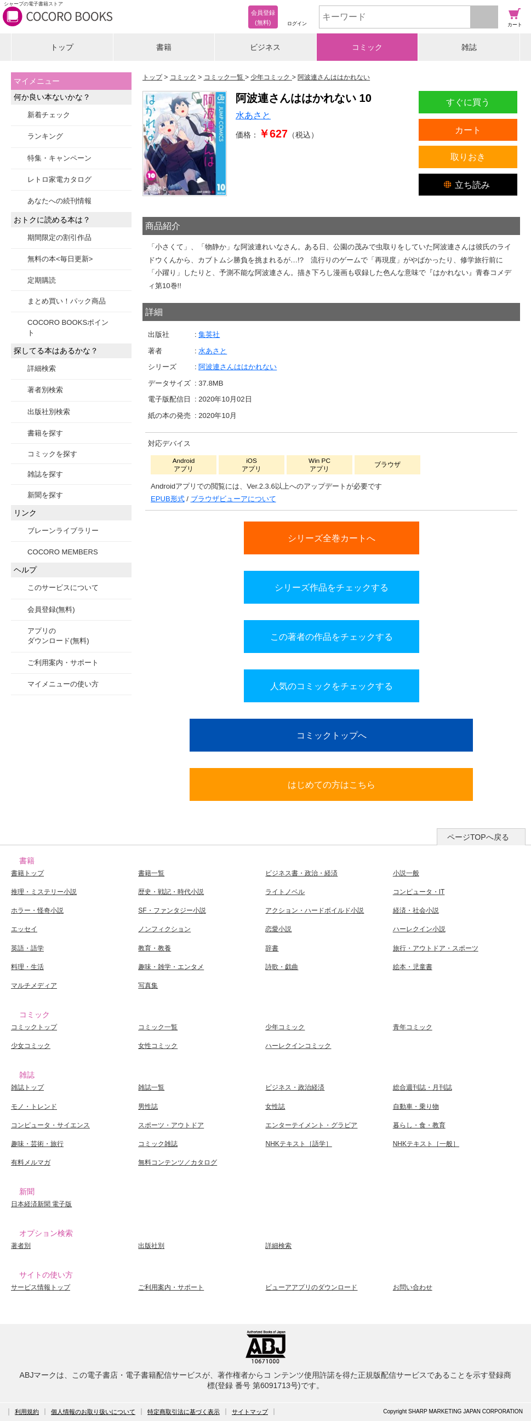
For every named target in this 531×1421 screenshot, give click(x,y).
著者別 (21, 1246)
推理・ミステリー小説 (44, 892)
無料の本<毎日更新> (60, 259)
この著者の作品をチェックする (331, 636)
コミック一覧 (158, 1027)
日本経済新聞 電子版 (41, 1204)
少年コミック (285, 1027)
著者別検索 (45, 390)
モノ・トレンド (34, 1106)
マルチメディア (34, 985)
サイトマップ (250, 1411)
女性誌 (275, 1106)
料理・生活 (27, 967)
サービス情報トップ (40, 1287)
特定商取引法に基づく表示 (183, 1411)
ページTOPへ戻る (478, 837)
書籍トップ (27, 873)
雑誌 (469, 47)
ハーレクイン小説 (419, 929)
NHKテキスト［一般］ (426, 1144)
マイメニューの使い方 (63, 684)
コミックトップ (34, 1027)
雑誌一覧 (151, 1087)
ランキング (45, 136)
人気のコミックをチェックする (331, 686)
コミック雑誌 (158, 1144)
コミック (367, 47)
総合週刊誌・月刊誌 (422, 1087)
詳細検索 (41, 368)
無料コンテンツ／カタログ (177, 1162)
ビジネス (265, 47)
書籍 (164, 47)
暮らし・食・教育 (419, 1125)
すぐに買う (468, 102)
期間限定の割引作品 (59, 237)
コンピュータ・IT (419, 892)
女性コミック (158, 1046)
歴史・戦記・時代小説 (171, 892)
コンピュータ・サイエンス (50, 1125)
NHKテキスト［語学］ (298, 1144)
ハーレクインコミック (298, 1046)
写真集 (148, 985)
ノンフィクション (164, 929)
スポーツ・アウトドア (171, 1125)
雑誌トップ (27, 1087)
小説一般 (406, 873)
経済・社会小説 (416, 910)
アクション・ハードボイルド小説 (314, 910)
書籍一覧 (151, 873)
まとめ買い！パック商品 (66, 301)
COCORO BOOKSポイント (68, 327)
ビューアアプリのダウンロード (311, 1287)
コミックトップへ (331, 735)
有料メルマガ (30, 1162)
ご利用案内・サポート (63, 662)
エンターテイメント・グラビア (311, 1125)
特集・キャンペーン (59, 158)
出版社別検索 (48, 412)
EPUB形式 (168, 499)
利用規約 (27, 1411)
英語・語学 (27, 948)
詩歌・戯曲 (281, 967)
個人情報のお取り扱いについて (93, 1411)
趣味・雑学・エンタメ (171, 967)
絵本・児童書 (412, 967)
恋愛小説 (278, 929)
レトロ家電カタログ (59, 179)
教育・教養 (154, 948)
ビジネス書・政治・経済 (301, 873)
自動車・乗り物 (416, 1106)
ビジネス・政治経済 (294, 1087)
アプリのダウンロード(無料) (58, 636)
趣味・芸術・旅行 (37, 1144)
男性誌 (148, 1106)
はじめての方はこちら (331, 784)
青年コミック (412, 1027)
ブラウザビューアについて (233, 499)
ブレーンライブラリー (63, 530)
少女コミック (30, 1046)
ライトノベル (285, 892)
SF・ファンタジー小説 (171, 910)
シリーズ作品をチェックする (332, 587)
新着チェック (48, 115)
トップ (61, 47)
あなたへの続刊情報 (59, 201)
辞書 (271, 948)
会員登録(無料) (51, 609)
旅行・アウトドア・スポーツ (435, 948)
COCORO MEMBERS (62, 552)
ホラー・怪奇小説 (37, 910)
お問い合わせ (412, 1287)
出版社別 (151, 1246)
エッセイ (24, 929)
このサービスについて (63, 587)
